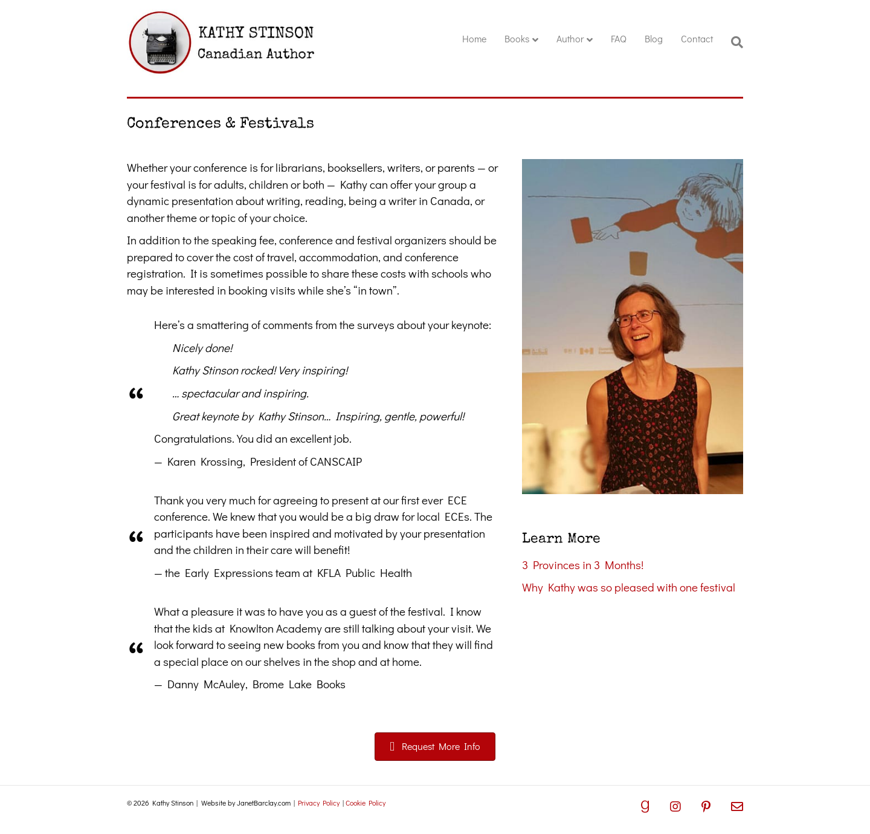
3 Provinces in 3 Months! (582, 564)
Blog (654, 38)
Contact (697, 38)
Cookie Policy (365, 802)
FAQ (619, 38)
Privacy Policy (319, 802)
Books (516, 38)
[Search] (732, 42)
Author (570, 38)
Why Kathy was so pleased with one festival (628, 587)
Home (474, 38)
